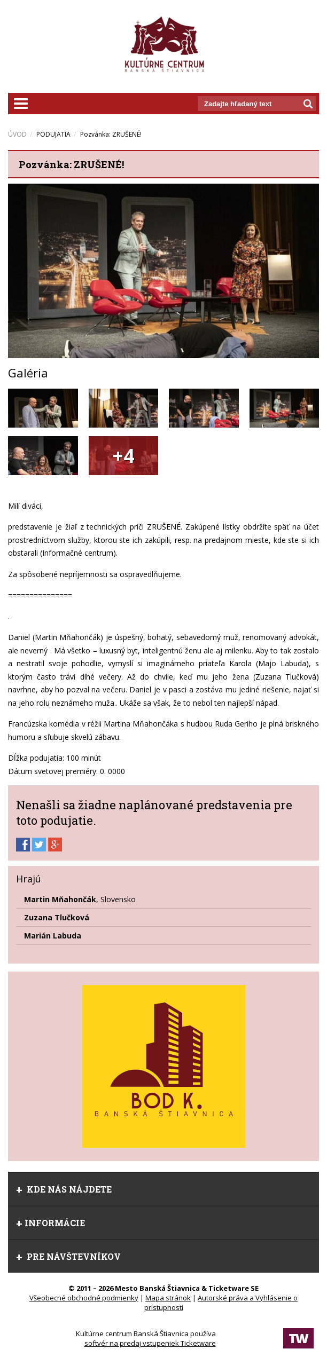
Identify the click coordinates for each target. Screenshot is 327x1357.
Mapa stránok (168, 1298)
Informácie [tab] (50, 1222)
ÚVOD (17, 134)
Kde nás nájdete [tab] (64, 1189)
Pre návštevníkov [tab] (68, 1256)
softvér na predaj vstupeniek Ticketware (150, 1343)
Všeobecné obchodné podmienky (83, 1298)
